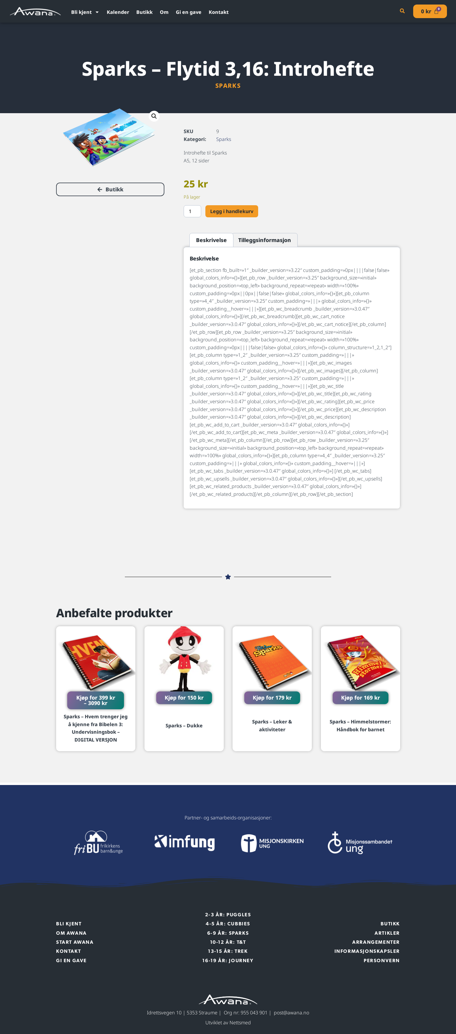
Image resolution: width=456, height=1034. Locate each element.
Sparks (228, 85)
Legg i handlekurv (231, 211)
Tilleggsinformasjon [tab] (264, 240)
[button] (154, 116)
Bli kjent (85, 12)
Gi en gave (188, 12)
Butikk (144, 12)
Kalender (118, 12)
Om (164, 12)
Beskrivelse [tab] (211, 240)
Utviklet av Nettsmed (228, 1022)
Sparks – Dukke (183, 725)
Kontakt (219, 12)
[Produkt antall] (192, 211)
